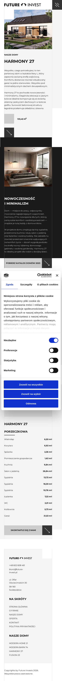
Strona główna (18, 606)
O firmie (13, 610)
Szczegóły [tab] (26, 284)
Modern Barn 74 (18, 647)
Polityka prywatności (22, 626)
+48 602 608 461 (17, 565)
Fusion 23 (14, 655)
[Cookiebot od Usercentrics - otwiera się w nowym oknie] (38, 275)
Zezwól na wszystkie (31, 384)
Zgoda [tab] (9, 284)
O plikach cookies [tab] (47, 284)
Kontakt (14, 622)
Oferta (13, 618)
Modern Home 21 (18, 643)
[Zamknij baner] (57, 275)
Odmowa (31, 403)
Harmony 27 (16, 651)
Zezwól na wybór (31, 394)
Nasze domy (16, 614)
